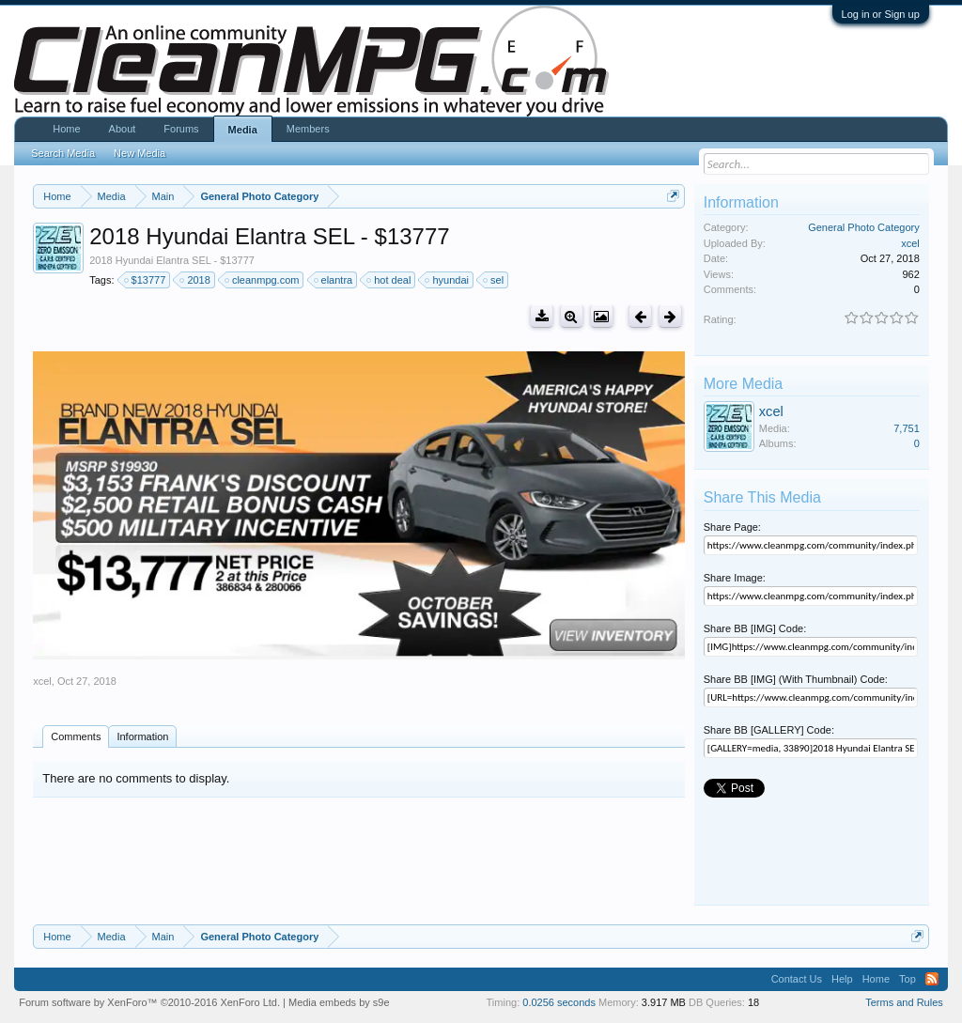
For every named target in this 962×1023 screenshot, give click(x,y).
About (122, 128)
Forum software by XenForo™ (149, 1002)
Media (242, 129)
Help (842, 978)
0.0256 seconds (559, 1002)
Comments (76, 736)
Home (66, 128)
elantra (334, 279)
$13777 (146, 279)
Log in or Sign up (881, 14)
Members (308, 128)
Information (142, 736)
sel (494, 279)
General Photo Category (864, 227)
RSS (932, 978)
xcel (42, 681)
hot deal (389, 279)
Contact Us (796, 978)
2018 (195, 279)
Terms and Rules (904, 1002)
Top (907, 978)
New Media (139, 153)
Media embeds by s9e (339, 1002)
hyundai (448, 279)
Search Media (63, 153)
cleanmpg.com (263, 279)
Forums (180, 128)
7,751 (906, 428)
